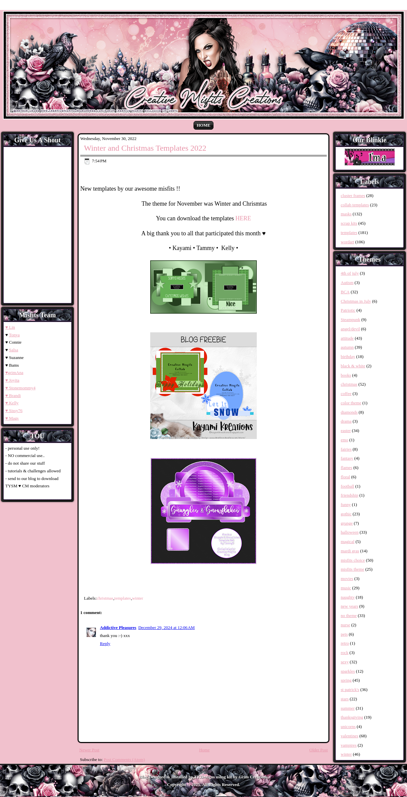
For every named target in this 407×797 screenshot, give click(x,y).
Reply (105, 643)
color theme (351, 402)
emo (344, 439)
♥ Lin (10, 327)
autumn (347, 347)
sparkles (348, 671)
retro (345, 643)
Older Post (318, 749)
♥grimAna (14, 372)
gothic (346, 513)
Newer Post (89, 749)
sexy (345, 661)
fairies (346, 449)
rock (344, 652)
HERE (243, 218)
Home (203, 125)
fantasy (347, 458)
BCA (345, 291)
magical (347, 541)
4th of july (350, 273)
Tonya (14, 334)
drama (346, 421)
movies (347, 578)
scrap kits (349, 223)
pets (344, 634)
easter (346, 430)
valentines (349, 735)
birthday (348, 356)
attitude (347, 338)
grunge (347, 523)
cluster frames (353, 195)
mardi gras (350, 550)
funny (346, 504)
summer (348, 708)
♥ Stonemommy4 (20, 387)
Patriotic (348, 310)
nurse (345, 624)
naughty (348, 597)
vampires (349, 745)
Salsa (13, 349)
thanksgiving (352, 717)
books (346, 375)
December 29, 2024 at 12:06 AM (166, 627)
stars (345, 698)
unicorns (348, 726)
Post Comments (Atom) (124, 759)
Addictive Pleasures (118, 627)
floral (345, 476)
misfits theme (352, 569)
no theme (349, 615)
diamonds (349, 412)
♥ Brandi (13, 395)
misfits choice (353, 560)
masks (346, 213)
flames (346, 467)
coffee (346, 393)
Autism (347, 282)
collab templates (355, 204)
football (347, 486)
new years (349, 606)
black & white (353, 365)
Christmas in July (356, 301)
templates (122, 598)
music (346, 587)
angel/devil (350, 328)
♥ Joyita (12, 380)
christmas (105, 598)
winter (137, 598)
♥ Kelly (12, 402)
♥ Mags (12, 418)
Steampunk (350, 319)
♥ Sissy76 (13, 410)
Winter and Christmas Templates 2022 (145, 148)
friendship (349, 495)
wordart (347, 241)
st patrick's (350, 689)
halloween (349, 532)
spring (346, 680)
